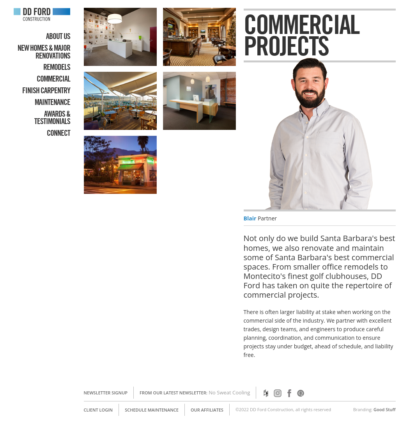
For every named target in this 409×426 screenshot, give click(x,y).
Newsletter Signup (106, 393)
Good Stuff (384, 409)
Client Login (98, 410)
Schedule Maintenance (152, 410)
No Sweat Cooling (229, 392)
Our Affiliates (207, 410)
